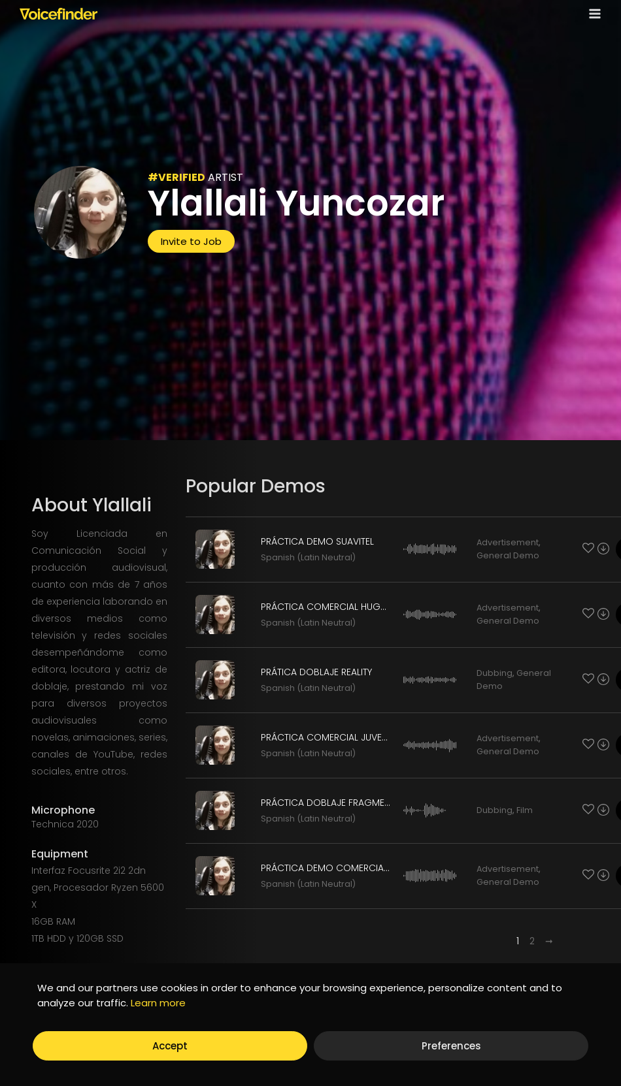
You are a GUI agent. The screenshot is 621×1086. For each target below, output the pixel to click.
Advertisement (508, 542)
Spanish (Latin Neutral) (308, 557)
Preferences (451, 1046)
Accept (170, 1046)
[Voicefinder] (58, 14)
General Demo (508, 555)
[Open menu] (592, 13)
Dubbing (494, 673)
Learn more (158, 1003)
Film (524, 810)
